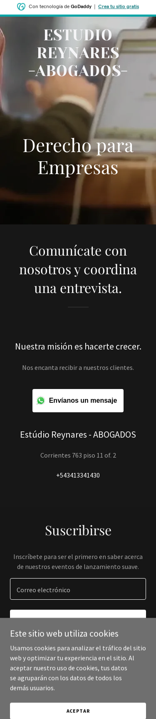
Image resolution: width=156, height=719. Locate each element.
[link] (78, 73)
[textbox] (78, 589)
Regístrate (78, 621)
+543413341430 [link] (78, 475)
